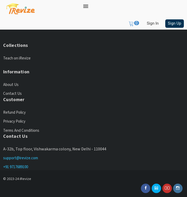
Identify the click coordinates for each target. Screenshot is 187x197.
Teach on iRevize (17, 58)
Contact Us (12, 93)
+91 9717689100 (15, 167)
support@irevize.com (20, 158)
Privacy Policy (14, 121)
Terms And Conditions (21, 130)
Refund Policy (14, 112)
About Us (11, 84)
